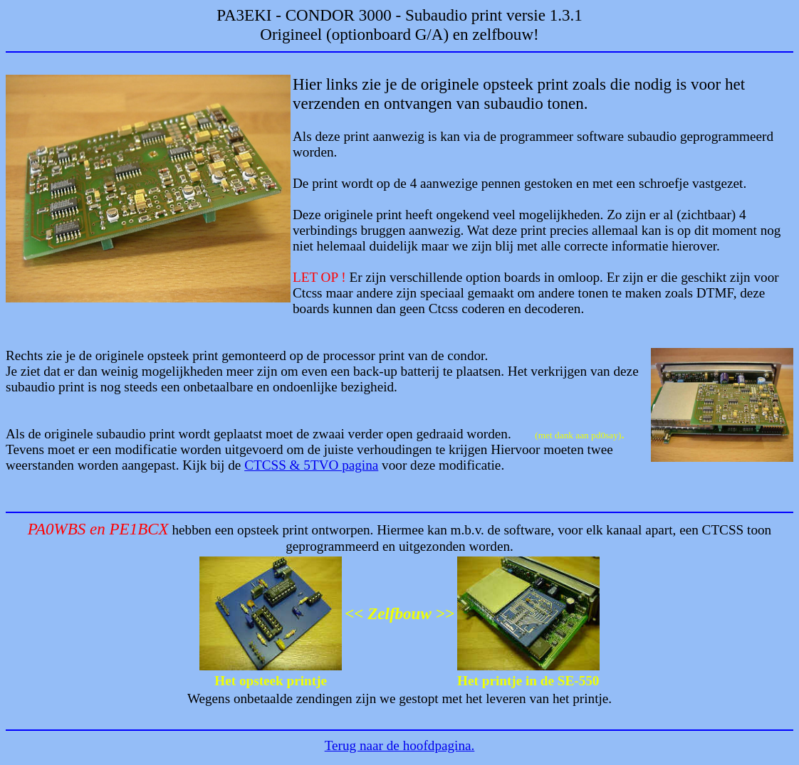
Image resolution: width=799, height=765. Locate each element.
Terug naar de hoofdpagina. (400, 745)
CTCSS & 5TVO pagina (311, 465)
